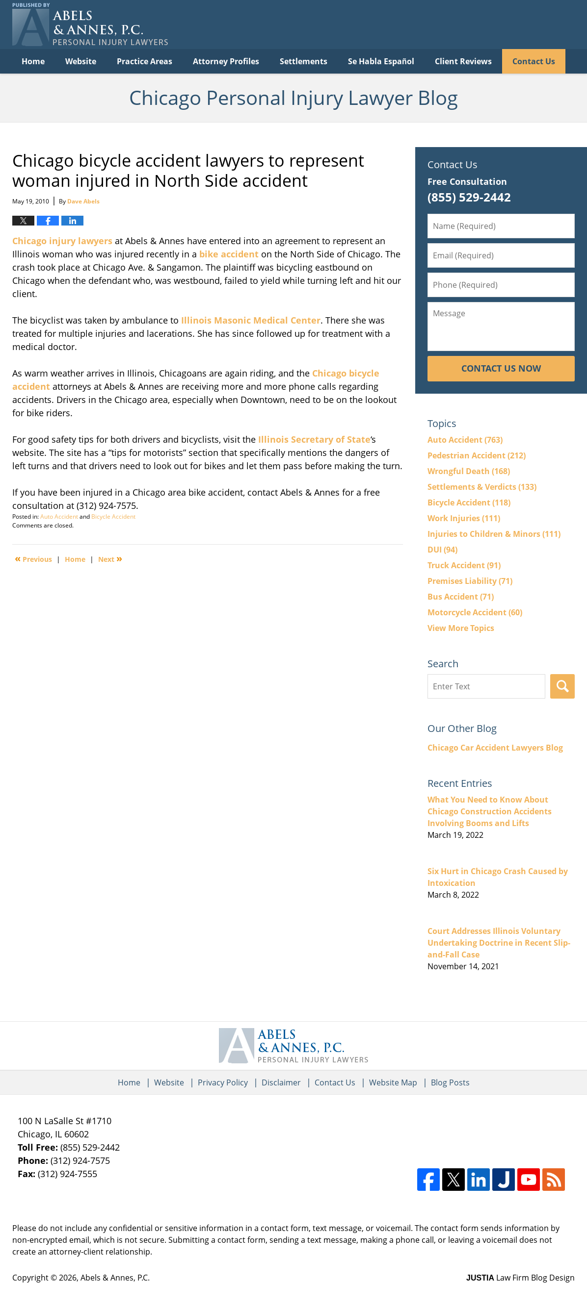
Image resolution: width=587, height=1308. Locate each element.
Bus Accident (460, 596)
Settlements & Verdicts (481, 486)
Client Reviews (463, 61)
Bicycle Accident (113, 516)
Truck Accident (464, 565)
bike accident (229, 254)
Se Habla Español (381, 61)
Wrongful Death (468, 471)
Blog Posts (450, 1082)
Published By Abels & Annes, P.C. (474, 25)
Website (80, 61)
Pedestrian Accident (476, 455)
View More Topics (460, 628)
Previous (33, 558)
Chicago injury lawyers (62, 241)
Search (562, 686)
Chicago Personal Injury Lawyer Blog (90, 24)
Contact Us (533, 61)
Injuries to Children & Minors (493, 533)
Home (33, 61)
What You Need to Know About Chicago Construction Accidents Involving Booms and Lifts (489, 811)
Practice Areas (144, 61)
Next (110, 558)
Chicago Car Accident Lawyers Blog (495, 747)
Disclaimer (281, 1082)
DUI (442, 549)
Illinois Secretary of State (314, 439)
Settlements (303, 61)
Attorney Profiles (226, 61)
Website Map (393, 1082)
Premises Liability (469, 581)
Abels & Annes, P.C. (115, 1277)
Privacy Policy (223, 1082)
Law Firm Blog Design (520, 1277)
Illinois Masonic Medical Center (250, 320)
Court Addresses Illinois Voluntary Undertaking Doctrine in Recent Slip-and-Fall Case (498, 943)
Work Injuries (463, 518)
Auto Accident (59, 516)
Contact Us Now (501, 368)
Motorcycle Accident (474, 612)
